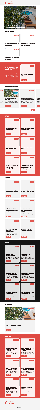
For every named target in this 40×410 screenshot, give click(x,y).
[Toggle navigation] (34, 3)
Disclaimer (26, 405)
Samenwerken (26, 407)
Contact (26, 402)
